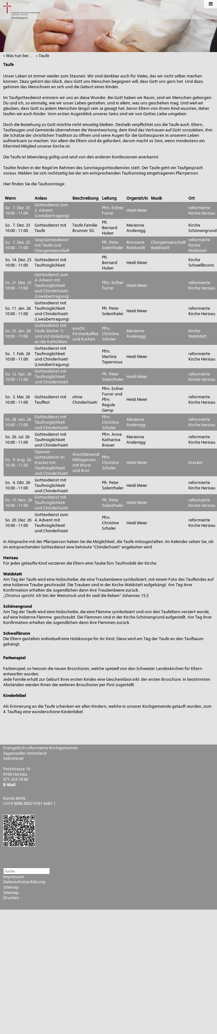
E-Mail (9, 784)
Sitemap (11, 887)
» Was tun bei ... (19, 55)
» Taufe (44, 55)
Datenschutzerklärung (24, 882)
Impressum (13, 876)
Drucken (11, 897)
